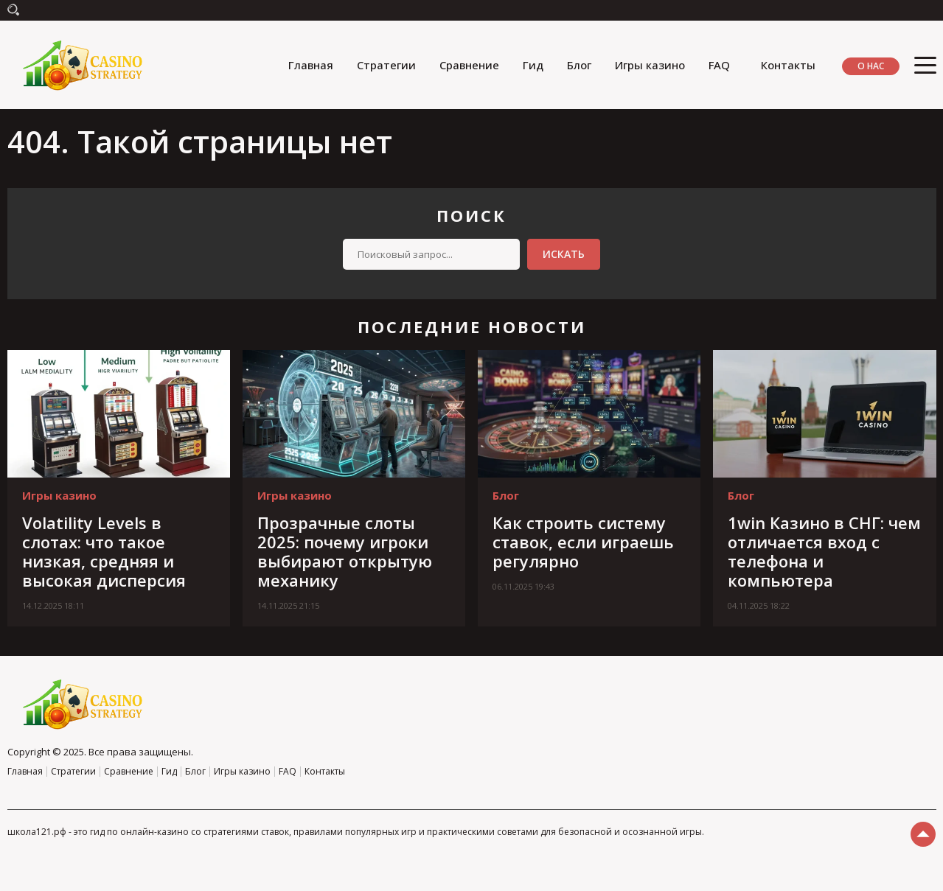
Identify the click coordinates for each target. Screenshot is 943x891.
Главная (310, 64)
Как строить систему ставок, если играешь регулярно (583, 541)
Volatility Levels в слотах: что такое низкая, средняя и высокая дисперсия (104, 551)
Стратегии (386, 64)
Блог (579, 64)
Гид (533, 64)
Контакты (788, 64)
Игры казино (650, 64)
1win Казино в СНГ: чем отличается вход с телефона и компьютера (824, 551)
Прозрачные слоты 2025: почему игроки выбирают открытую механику (344, 551)
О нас (870, 66)
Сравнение (469, 64)
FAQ (719, 64)
